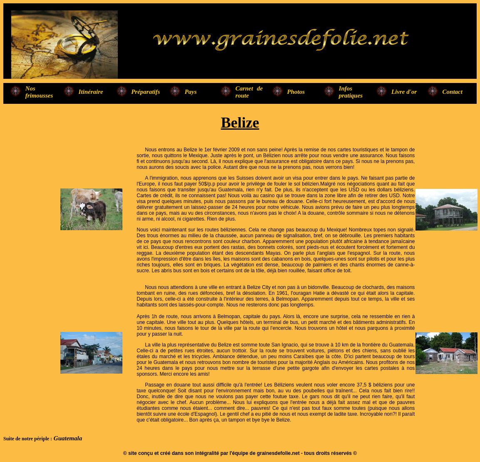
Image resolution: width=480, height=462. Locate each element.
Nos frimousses (39, 92)
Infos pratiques (351, 92)
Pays (190, 91)
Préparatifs (145, 91)
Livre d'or (404, 91)
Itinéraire (91, 91)
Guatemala (67, 438)
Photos (296, 91)
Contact (453, 91)
